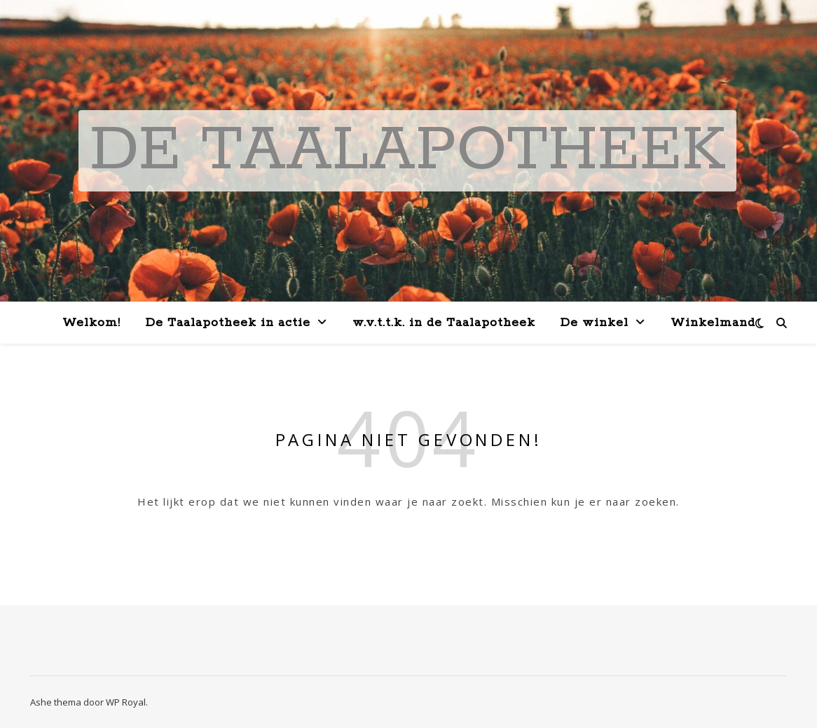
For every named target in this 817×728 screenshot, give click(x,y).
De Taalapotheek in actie (228, 322)
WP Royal (126, 702)
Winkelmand (713, 322)
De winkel (595, 322)
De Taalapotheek (407, 151)
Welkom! (91, 322)
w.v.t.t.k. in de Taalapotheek (443, 322)
